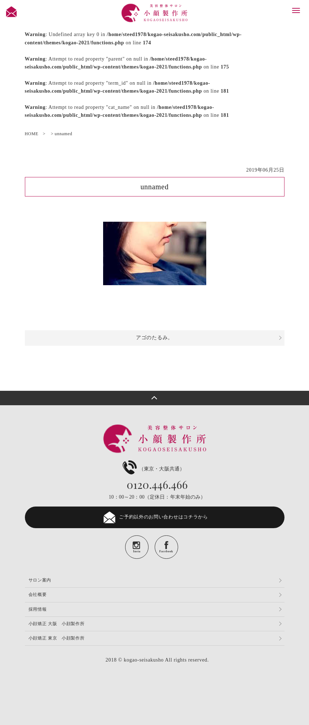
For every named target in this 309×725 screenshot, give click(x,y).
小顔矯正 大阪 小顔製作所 (56, 623)
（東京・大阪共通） (153, 469)
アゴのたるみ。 (154, 337)
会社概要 (37, 594)
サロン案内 (40, 580)
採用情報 (37, 609)
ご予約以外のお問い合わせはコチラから (154, 517)
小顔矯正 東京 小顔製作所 (56, 638)
